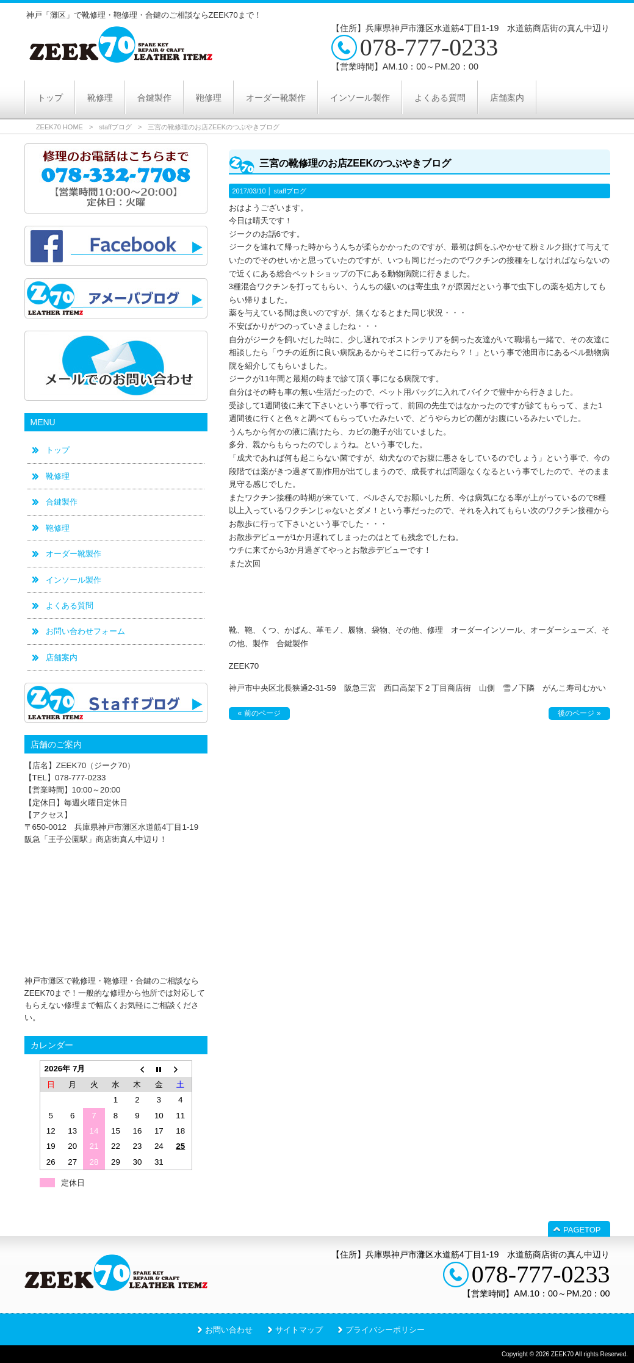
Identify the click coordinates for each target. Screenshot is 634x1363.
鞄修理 (58, 528)
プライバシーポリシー (385, 1329)
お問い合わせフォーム (85, 631)
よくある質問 (69, 605)
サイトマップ (299, 1329)
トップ (58, 450)
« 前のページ (259, 713)
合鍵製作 (61, 501)
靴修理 (58, 476)
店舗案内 (61, 657)
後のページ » (579, 713)
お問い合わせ (229, 1329)
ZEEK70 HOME (59, 127)
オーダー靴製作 (73, 553)
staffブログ (115, 127)
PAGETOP (581, 1229)
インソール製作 (73, 579)
